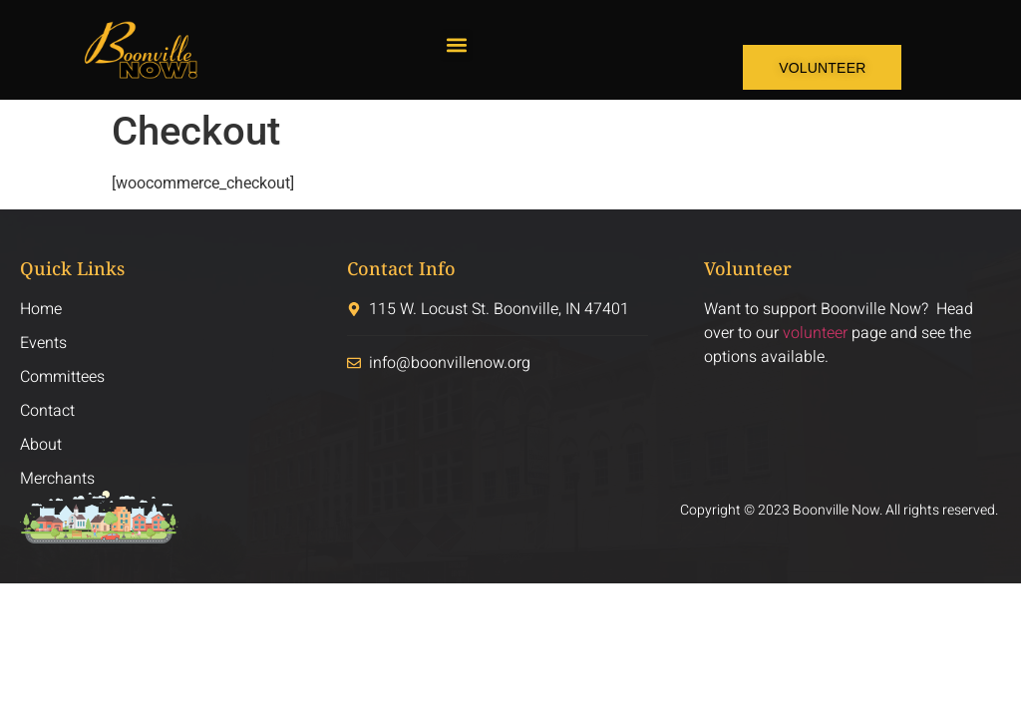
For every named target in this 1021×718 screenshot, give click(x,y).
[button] (456, 45)
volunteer (815, 333)
